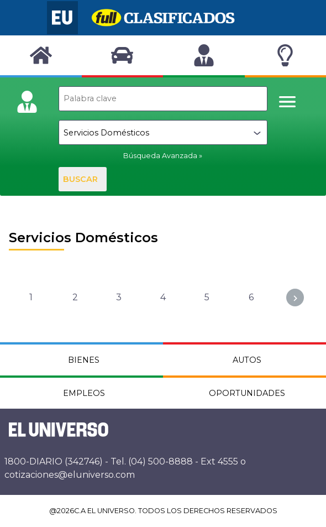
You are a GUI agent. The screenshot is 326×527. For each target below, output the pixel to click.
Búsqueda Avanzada (160, 156)
